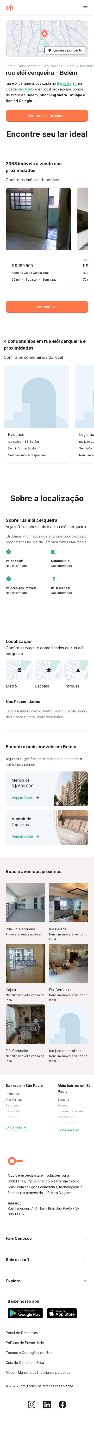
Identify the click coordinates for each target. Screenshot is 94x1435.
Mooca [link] (63, 1105)
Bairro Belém (67, 83)
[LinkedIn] (47, 1405)
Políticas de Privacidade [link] (25, 1343)
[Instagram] (32, 1405)
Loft (9, 66)
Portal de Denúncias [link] (22, 1333)
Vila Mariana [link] (14, 1099)
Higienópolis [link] (67, 1117)
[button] (47, 38)
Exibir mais (17, 1127)
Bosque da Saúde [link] (70, 1111)
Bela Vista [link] (13, 1111)
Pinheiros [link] (12, 1094)
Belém (69, 66)
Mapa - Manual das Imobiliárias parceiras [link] (38, 1372)
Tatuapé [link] (12, 1117)
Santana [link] (63, 1099)
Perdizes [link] (12, 1105)
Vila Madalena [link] (67, 1123)
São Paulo (51, 66)
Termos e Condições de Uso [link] (29, 1353)
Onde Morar (27, 66)
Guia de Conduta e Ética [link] (25, 1362)
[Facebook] (62, 1405)
